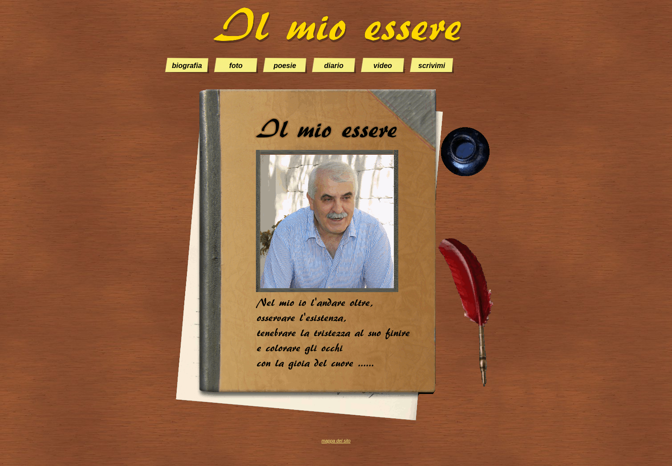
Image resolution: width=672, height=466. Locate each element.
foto (236, 65)
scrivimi (431, 65)
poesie (285, 65)
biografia (187, 65)
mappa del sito (335, 440)
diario (334, 65)
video (382, 65)
